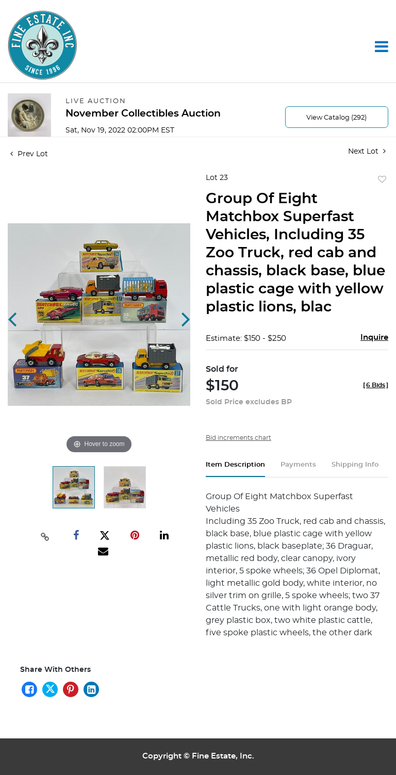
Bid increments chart (238, 438)
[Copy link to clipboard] (45, 536)
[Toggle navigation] (381, 46)
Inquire (374, 337)
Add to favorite (382, 180)
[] (375, 385)
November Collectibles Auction (143, 114)
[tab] (235, 469)
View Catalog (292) (336, 117)
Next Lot (367, 151)
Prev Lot (29, 154)
